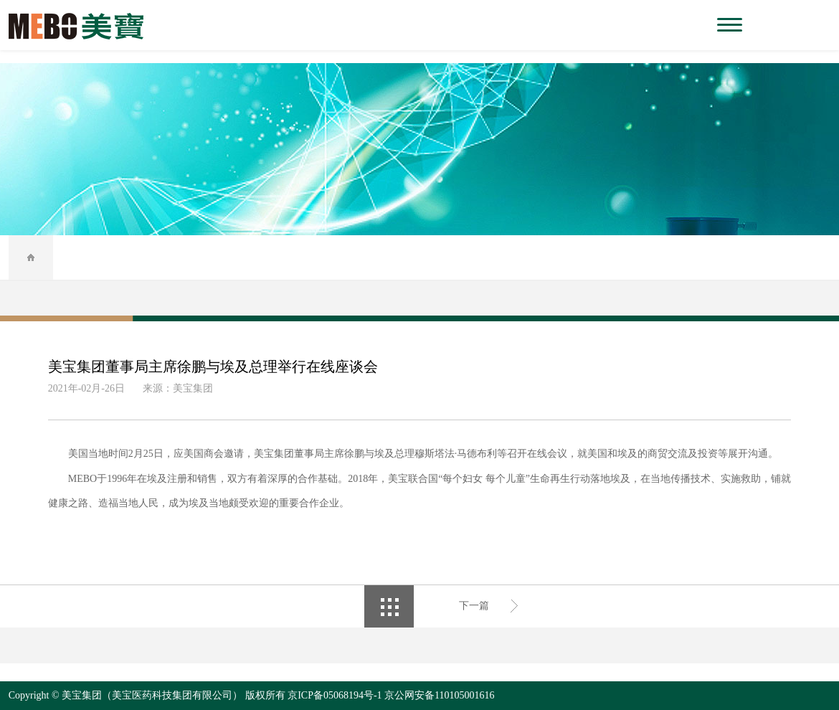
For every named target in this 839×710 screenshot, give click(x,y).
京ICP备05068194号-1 (334, 695)
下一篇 (474, 605)
